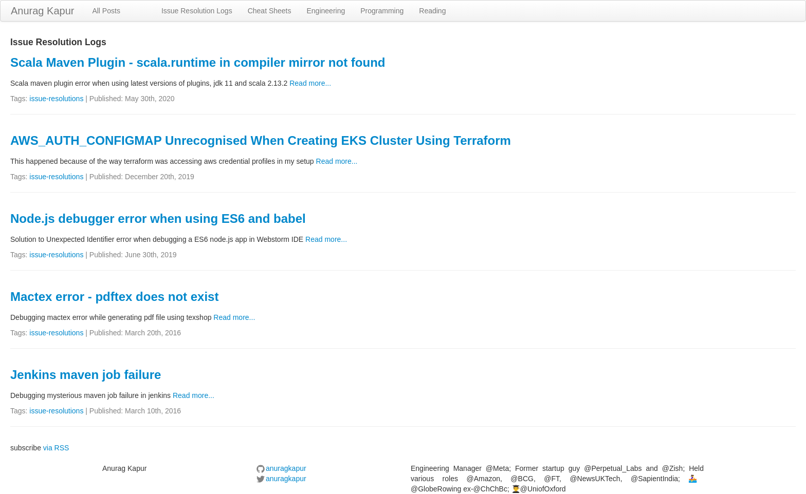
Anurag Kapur (42, 10)
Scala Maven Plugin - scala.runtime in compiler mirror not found (197, 62)
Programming (382, 11)
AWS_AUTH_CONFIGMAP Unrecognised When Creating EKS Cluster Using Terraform (260, 140)
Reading (432, 11)
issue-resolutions (56, 98)
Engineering (326, 11)
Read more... (310, 83)
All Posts (106, 11)
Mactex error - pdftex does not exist (114, 296)
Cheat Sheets (269, 11)
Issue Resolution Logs (196, 11)
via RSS (56, 448)
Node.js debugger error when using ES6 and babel (158, 218)
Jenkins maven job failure (85, 375)
